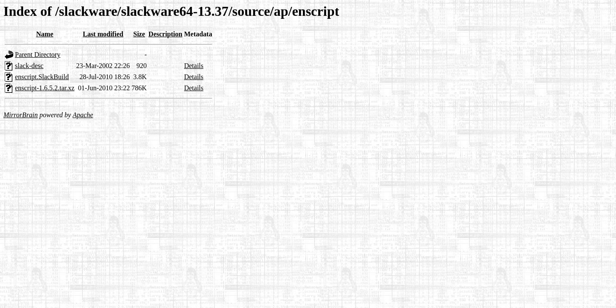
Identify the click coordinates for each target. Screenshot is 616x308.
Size (139, 34)
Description (165, 34)
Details (193, 65)
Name (44, 34)
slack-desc (29, 65)
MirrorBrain (20, 114)
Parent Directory (37, 54)
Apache (83, 114)
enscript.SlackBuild (42, 76)
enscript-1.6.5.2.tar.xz (44, 88)
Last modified (103, 34)
